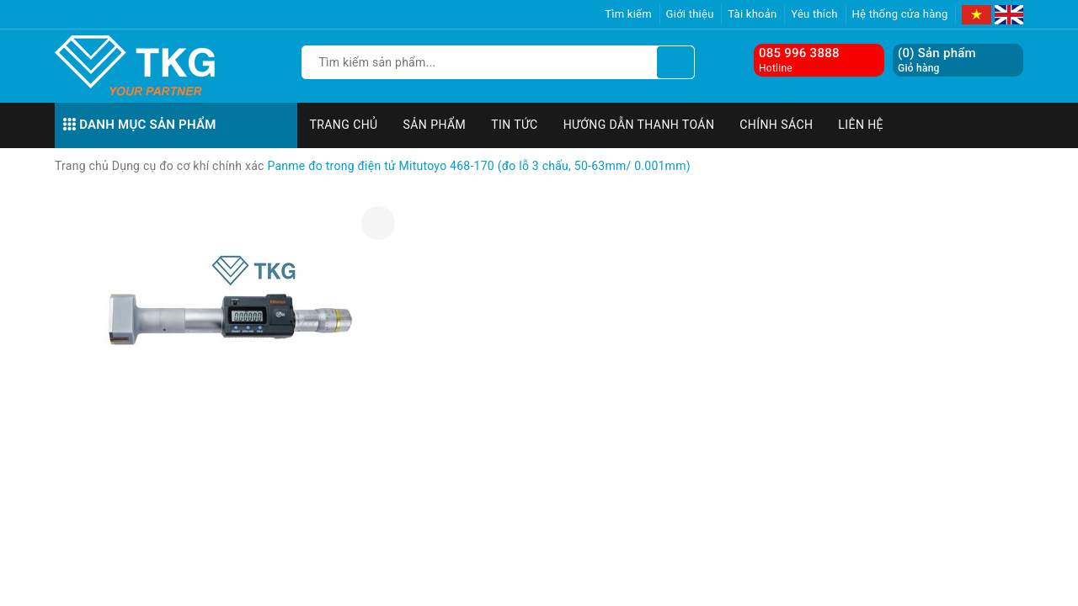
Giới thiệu (690, 14)
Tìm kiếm (628, 14)
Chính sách (776, 124)
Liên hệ (860, 124)
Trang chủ (344, 124)
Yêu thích (814, 14)
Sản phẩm (435, 124)
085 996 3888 (799, 53)
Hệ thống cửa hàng (900, 14)
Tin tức (514, 124)
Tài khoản (752, 14)
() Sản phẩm (937, 60)
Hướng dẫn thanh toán (639, 124)
